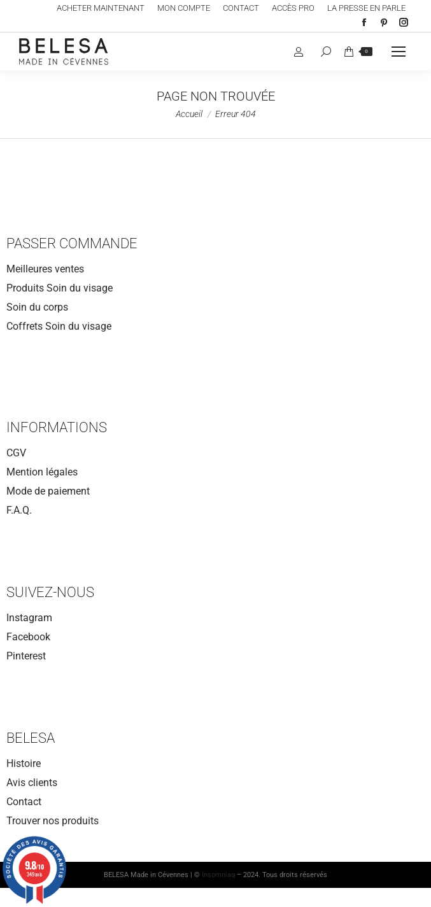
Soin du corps (37, 307)
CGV (16, 453)
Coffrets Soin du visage (58, 326)
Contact (23, 802)
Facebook (28, 637)
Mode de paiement (48, 491)
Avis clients (31, 783)
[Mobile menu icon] (398, 51)
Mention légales (42, 472)
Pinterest (26, 656)
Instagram (29, 618)
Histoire (23, 763)
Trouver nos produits (52, 821)
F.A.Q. (19, 510)
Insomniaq (218, 875)
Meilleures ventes (45, 269)
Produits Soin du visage (59, 288)
